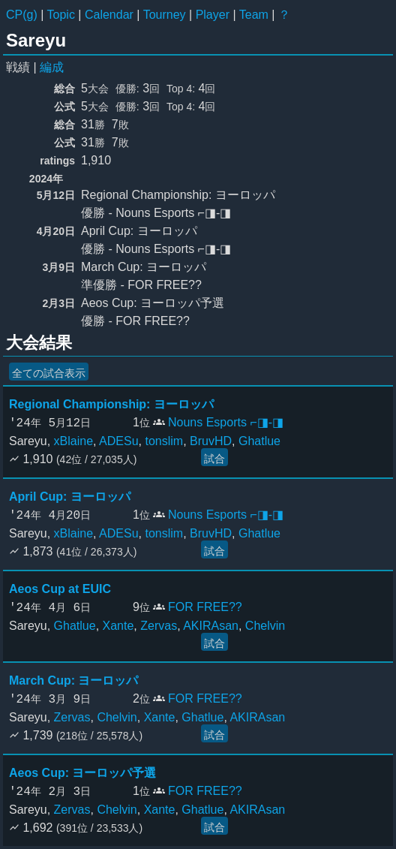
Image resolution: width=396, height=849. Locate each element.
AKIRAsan (210, 625)
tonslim (164, 441)
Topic (61, 14)
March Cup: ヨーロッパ (73, 680)
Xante (118, 625)
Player (213, 14)
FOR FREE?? (205, 607)
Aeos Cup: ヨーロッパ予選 (82, 772)
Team (253, 14)
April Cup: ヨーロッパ (69, 496)
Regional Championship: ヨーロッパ (111, 404)
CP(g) (22, 14)
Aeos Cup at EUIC (60, 589)
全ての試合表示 (49, 373)
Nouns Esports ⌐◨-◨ (226, 422)
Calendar (109, 14)
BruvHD (211, 441)
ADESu (118, 441)
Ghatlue (259, 441)
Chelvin (265, 625)
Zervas (158, 625)
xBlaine (73, 441)
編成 (52, 67)
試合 (214, 459)
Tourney (164, 14)
